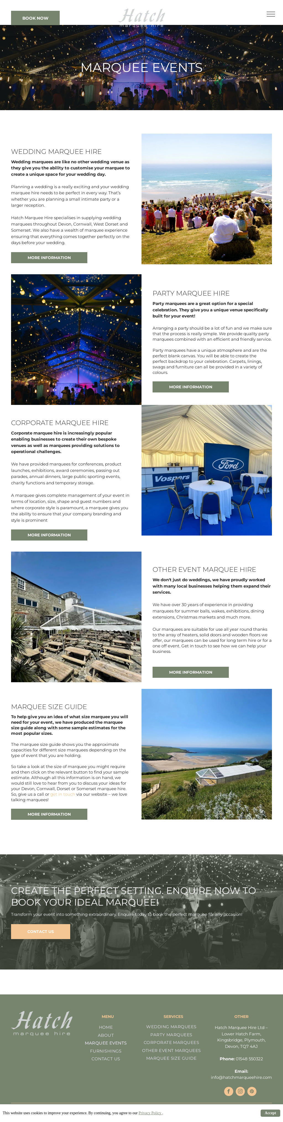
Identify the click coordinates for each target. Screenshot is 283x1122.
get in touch (62, 794)
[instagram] (240, 1092)
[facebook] (228, 1092)
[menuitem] (105, 1027)
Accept (270, 1113)
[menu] (271, 14)
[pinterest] (251, 1092)
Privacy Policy (150, 1113)
